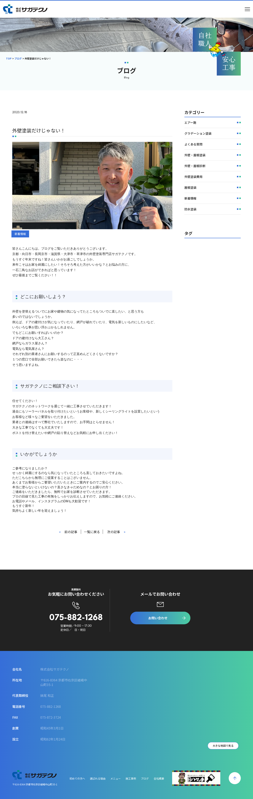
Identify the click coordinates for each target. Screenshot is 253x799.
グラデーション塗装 (197, 133)
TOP (8, 58)
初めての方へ (77, 778)
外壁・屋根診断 (194, 166)
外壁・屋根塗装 (194, 155)
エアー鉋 (190, 122)
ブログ (18, 58)
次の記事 (113, 531)
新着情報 (20, 234)
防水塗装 (190, 209)
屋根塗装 (190, 187)
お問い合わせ (158, 617)
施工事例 (131, 778)
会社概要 (159, 778)
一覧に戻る (92, 532)
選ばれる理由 (98, 778)
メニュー (115, 778)
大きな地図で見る (223, 746)
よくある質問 (193, 144)
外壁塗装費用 (193, 177)
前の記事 (70, 531)
